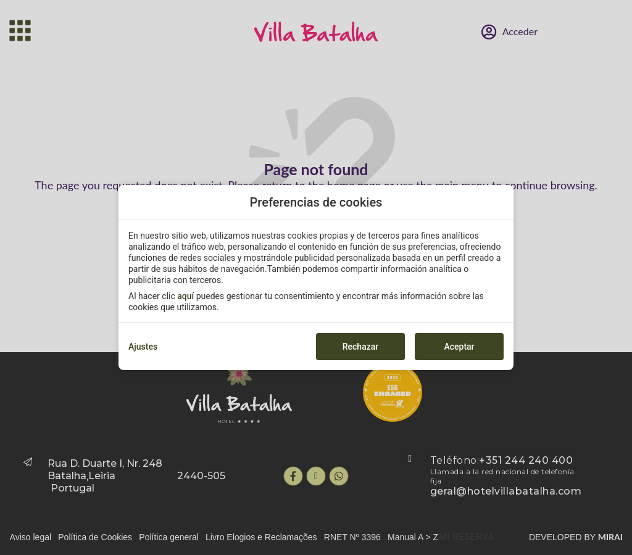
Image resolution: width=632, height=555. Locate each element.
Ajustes (142, 347)
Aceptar (459, 347)
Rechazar (360, 347)
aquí (185, 296)
